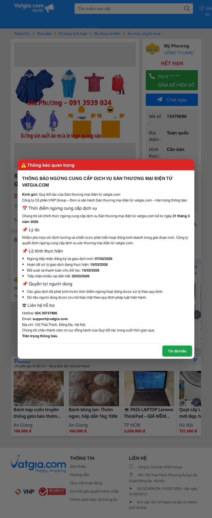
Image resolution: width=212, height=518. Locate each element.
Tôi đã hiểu (177, 350)
